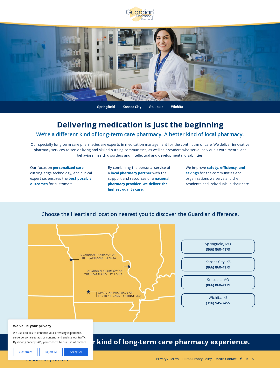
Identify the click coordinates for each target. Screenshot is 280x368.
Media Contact (225, 359)
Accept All (76, 352)
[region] (50, 339)
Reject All (51, 352)
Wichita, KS (218, 300)
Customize (25, 352)
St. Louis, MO (218, 282)
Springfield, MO (218, 247)
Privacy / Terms (167, 359)
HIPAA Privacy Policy (197, 359)
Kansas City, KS (218, 264)
